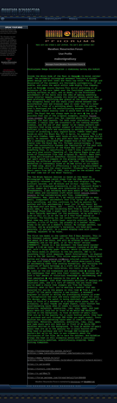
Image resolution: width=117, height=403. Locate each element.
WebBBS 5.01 (89, 382)
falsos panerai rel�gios (55, 259)
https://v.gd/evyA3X (39, 364)
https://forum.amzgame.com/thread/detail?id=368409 (57, 378)
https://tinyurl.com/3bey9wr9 (44, 369)
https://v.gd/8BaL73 (39, 373)
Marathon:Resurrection (9, 62)
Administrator (75, 382)
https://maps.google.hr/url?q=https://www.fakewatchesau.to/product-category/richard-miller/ (65, 359)
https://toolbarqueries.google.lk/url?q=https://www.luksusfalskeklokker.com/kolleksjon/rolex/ (60, 352)
